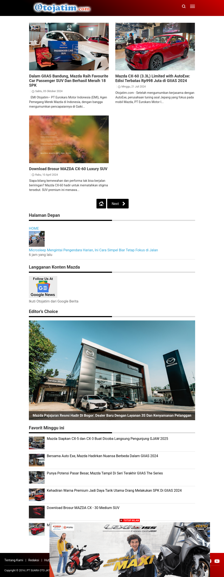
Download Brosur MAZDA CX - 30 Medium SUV (83, 508)
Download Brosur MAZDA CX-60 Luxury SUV (68, 168)
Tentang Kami (13, 560)
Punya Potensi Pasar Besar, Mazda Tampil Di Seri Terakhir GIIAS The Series (105, 473)
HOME (34, 228)
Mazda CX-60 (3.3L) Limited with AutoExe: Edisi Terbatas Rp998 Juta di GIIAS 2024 (152, 78)
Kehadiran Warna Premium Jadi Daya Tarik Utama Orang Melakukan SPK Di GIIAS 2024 (114, 490)
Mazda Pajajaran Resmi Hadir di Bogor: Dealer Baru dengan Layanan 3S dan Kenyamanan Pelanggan (112, 415)
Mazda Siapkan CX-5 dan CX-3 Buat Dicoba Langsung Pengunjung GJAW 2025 (107, 439)
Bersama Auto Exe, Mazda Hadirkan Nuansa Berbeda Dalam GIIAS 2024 (102, 456)
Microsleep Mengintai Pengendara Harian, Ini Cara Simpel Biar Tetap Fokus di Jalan (93, 250)
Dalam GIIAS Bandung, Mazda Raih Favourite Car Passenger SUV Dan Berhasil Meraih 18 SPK (68, 80)
